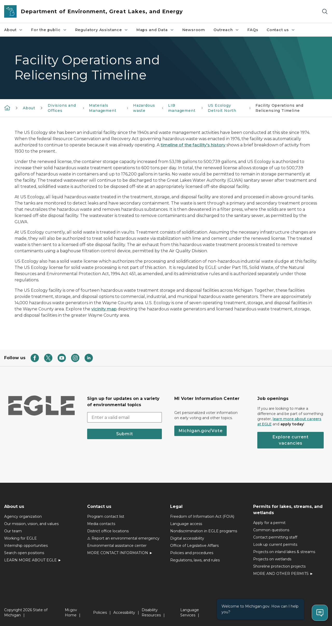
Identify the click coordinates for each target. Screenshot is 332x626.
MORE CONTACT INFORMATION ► (120, 552)
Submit (124, 433)
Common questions (271, 530)
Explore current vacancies (290, 440)
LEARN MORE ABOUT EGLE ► (32, 560)
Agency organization (23, 516)
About (13, 30)
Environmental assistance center (117, 545)
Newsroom (193, 30)
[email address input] (124, 417)
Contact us (281, 30)
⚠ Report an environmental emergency (123, 538)
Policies (100, 612)
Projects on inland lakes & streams (284, 551)
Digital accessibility (187, 538)
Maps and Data (155, 30)
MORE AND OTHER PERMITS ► (283, 573)
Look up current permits (275, 544)
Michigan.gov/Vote (200, 430)
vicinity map (104, 309)
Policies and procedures (191, 552)
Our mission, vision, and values (31, 523)
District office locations (108, 531)
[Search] (325, 11)
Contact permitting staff (275, 537)
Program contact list (105, 516)
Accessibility (124, 612)
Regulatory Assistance (101, 30)
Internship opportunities (26, 545)
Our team (13, 531)
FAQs (252, 30)
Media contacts (101, 523)
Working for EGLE (20, 538)
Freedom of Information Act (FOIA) (202, 516)
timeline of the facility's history (193, 144)
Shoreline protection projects (279, 566)
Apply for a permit (269, 522)
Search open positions (24, 552)
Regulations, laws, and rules (195, 560)
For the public (49, 30)
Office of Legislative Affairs (194, 545)
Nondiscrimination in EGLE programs (203, 531)
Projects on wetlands (272, 559)
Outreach (226, 30)
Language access (186, 523)
